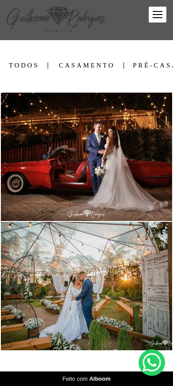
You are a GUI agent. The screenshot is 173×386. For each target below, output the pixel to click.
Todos (24, 65)
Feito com (86, 378)
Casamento (87, 65)
